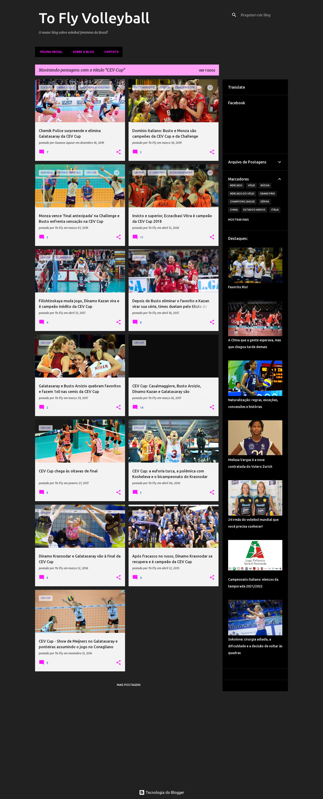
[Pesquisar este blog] (263, 15)
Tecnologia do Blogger (161, 792)
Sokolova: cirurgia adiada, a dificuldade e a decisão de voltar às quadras (255, 646)
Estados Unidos (254, 209)
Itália (275, 209)
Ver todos (207, 70)
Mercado (236, 185)
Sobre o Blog (82, 51)
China (234, 209)
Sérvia (264, 201)
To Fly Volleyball (94, 18)
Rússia (265, 185)
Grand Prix (267, 193)
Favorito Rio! (238, 287)
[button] (118, 152)
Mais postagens (129, 684)
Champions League (242, 201)
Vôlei (251, 185)
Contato (110, 51)
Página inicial (50, 51)
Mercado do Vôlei (242, 193)
